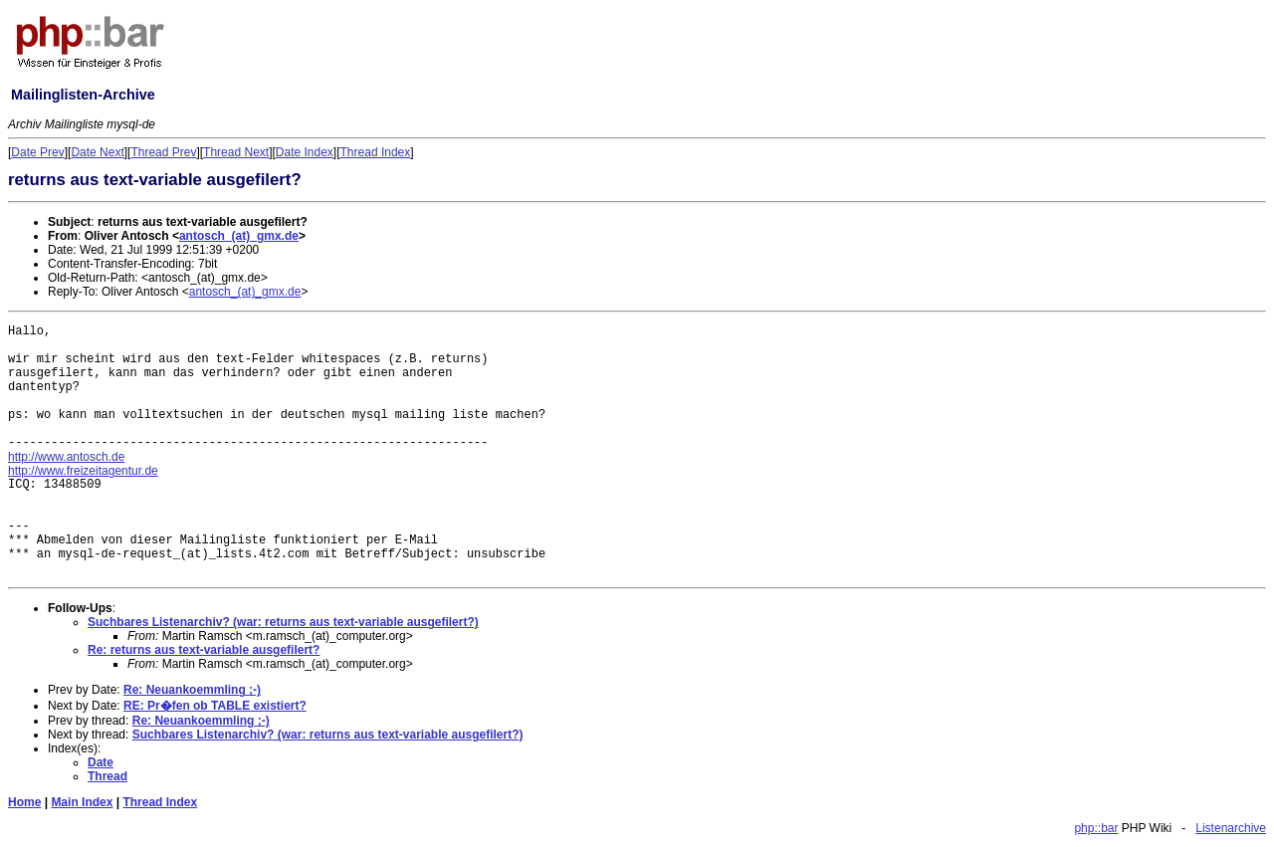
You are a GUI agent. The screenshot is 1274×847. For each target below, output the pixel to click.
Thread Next (236, 152)
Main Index (81, 802)
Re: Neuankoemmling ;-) (192, 690)
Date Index (304, 152)
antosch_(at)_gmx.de (239, 236)
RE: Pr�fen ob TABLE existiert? (215, 706)
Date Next (97, 152)
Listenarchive (1230, 828)
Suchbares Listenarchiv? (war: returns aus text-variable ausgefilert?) (283, 622)
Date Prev (37, 152)
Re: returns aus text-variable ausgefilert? (203, 650)
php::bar (1096, 828)
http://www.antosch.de (66, 457)
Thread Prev (163, 152)
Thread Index (375, 152)
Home (24, 802)
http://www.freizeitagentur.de (83, 471)
